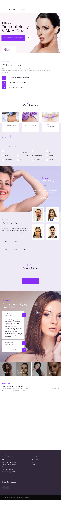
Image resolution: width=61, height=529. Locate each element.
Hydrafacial (50, 123)
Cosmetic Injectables (9, 510)
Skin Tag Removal (30, 121)
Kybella (51, 156)
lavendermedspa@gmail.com (50, 424)
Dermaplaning (38, 151)
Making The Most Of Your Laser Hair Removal (22, 411)
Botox (21, 156)
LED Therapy (8, 156)
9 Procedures (50, 121)
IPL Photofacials (24, 151)
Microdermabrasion (53, 148)
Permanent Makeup (8, 507)
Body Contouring (10, 121)
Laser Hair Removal (9, 503)
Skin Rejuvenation (23, 148)
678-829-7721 (55, 426)
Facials (7, 151)
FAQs (33, 500)
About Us (34, 503)
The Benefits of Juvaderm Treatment (7, 411)
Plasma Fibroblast (52, 152)
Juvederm (37, 156)
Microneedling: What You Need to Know (54, 411)
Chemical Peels (38, 147)
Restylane (7, 147)
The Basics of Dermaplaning (36, 411)
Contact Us (35, 498)
